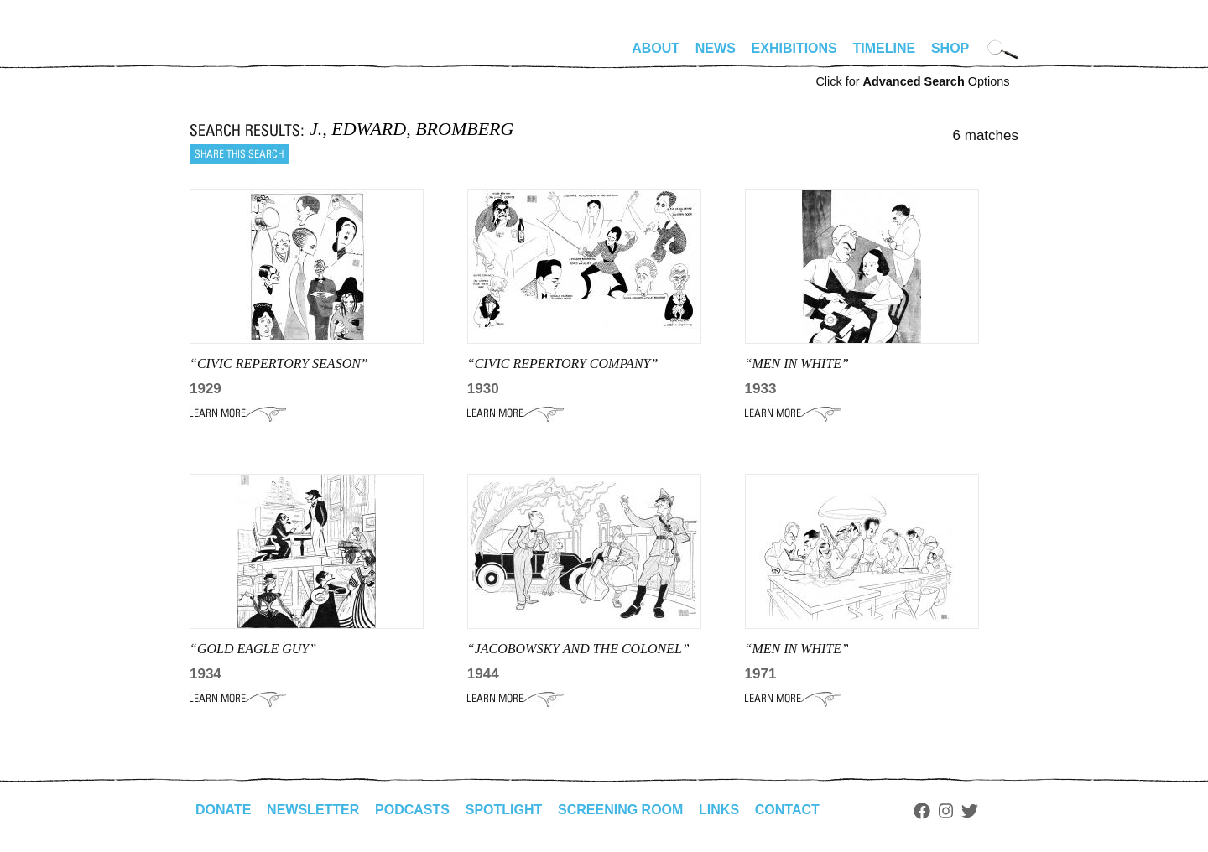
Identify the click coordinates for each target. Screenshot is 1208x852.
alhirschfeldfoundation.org (240, 55)
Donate (223, 810)
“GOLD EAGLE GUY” (253, 649)
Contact (787, 810)
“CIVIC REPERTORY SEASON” (279, 363)
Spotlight (504, 810)
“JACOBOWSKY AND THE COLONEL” (578, 649)
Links (719, 810)
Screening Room (620, 810)
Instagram (946, 811)
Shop (950, 48)
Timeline (884, 48)
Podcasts (412, 810)
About (656, 48)
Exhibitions (794, 48)
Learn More (238, 413)
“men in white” (797, 363)
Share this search (239, 154)
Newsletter (313, 810)
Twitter (969, 811)
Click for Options (912, 81)
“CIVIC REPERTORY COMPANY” (563, 363)
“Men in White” (797, 649)
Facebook (922, 811)
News (715, 48)
